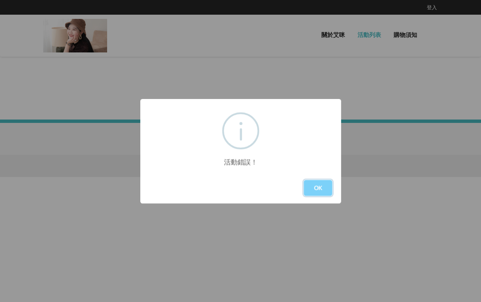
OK (318, 187)
